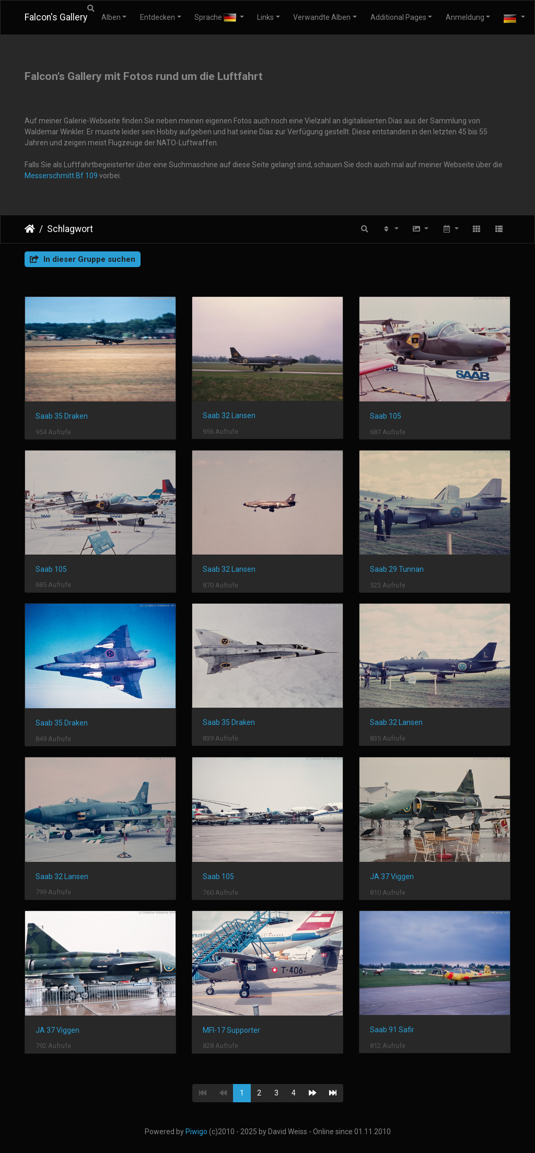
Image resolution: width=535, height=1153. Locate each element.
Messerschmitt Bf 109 (61, 175)
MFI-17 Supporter (231, 1030)
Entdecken (157, 17)
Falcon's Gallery (56, 17)
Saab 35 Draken (62, 416)
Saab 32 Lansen (229, 415)
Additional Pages (398, 17)
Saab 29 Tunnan (397, 569)
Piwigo (196, 1131)
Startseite (30, 229)
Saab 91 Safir (392, 1029)
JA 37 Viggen (392, 876)
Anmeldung (465, 17)
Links (265, 17)
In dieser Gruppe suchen (82, 259)
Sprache (216, 17)
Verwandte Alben (322, 17)
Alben (111, 17)
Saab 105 (385, 416)
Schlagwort (70, 229)
